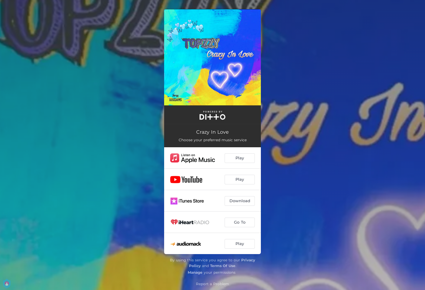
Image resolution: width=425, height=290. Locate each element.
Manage (195, 272)
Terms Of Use (222, 265)
